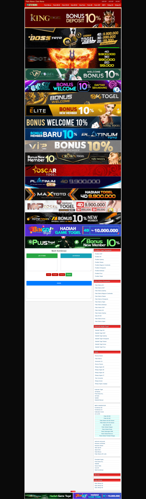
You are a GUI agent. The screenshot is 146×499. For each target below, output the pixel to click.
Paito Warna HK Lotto (100, 454)
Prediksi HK (98, 256)
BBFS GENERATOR (100, 405)
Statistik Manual (99, 400)
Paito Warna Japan (100, 321)
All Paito (97, 396)
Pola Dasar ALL (99, 393)
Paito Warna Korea (100, 318)
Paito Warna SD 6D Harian (107, 420)
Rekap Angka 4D (99, 372)
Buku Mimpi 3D (99, 485)
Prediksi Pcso (98, 273)
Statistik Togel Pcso (100, 347)
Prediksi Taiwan (99, 262)
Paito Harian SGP (100, 307)
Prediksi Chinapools (100, 268)
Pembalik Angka (99, 459)
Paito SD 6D (65, 5)
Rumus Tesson (99, 364)
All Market (97, 391)
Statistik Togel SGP (100, 333)
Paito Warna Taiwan (100, 296)
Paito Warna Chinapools (101, 299)
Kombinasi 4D (98, 407)
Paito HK (89, 5)
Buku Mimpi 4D (99, 487)
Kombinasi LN (98, 409)
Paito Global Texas (107, 429)
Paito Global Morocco (107, 433)
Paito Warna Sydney (100, 290)
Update (97, 398)
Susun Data (98, 465)
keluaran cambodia (100, 443)
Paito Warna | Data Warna (35, 1)
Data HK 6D (74, 5)
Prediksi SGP (98, 254)
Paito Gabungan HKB (107, 431)
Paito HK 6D (56, 5)
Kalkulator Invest (99, 412)
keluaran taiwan (99, 445)
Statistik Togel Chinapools (102, 338)
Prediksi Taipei (99, 276)
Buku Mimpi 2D (99, 483)
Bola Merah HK (107, 425)
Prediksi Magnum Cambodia (102, 265)
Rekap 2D (110, 5)
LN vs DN (97, 414)
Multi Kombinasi (59, 251)
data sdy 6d (98, 447)
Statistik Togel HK (100, 330)
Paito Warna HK (99, 285)
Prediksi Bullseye (99, 270)
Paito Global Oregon (107, 427)
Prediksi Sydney (99, 259)
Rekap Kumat (98, 381)
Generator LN (98, 361)
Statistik (97, 463)
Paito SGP (97, 5)
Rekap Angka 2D (99, 367)
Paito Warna (47, 5)
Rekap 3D (118, 5)
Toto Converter (99, 378)
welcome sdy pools (100, 441)
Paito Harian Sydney (100, 313)
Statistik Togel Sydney (101, 336)
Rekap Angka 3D (99, 369)
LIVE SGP (111, 1)
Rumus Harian (99, 355)
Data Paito (82, 5)
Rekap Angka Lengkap (101, 383)
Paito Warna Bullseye (101, 304)
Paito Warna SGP (100, 288)
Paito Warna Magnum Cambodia (104, 293)
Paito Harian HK (99, 310)
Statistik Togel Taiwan (101, 341)
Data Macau (98, 452)
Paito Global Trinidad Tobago (107, 435)
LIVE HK (117, 1)
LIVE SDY (104, 1)
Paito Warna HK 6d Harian (107, 422)
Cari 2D (97, 468)
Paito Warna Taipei (100, 302)
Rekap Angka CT (99, 375)
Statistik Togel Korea (100, 344)
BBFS (103, 5)
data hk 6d (97, 449)
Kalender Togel (99, 389)
